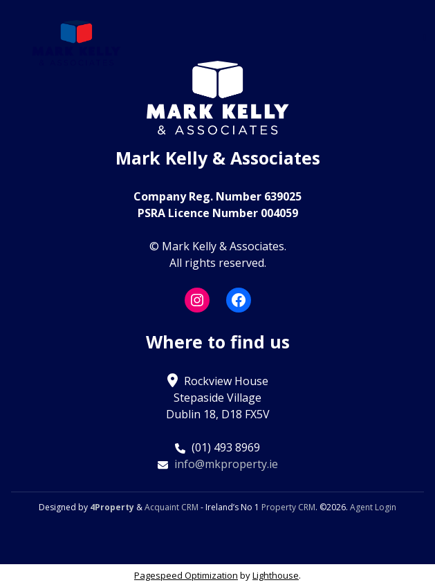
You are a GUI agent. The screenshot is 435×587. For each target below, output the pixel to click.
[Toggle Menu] (425, 37)
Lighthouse (275, 575)
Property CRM (288, 507)
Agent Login (373, 507)
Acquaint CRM (171, 507)
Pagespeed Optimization (186, 575)
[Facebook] (238, 300)
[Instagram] (197, 300)
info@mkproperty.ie (226, 464)
